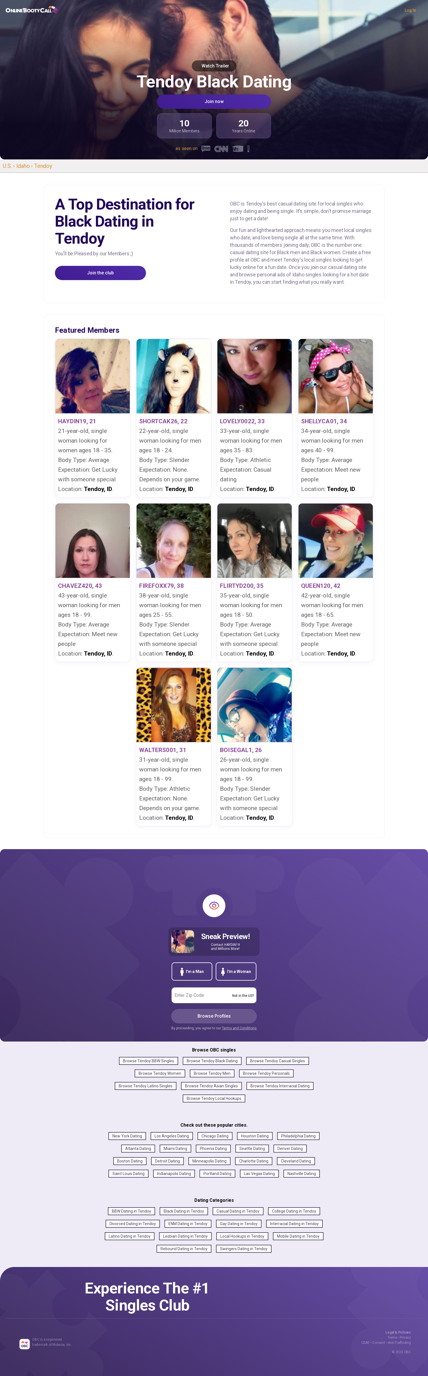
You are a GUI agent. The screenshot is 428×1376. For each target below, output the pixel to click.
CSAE (365, 1343)
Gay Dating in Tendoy (239, 1223)
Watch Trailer (214, 66)
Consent (378, 1343)
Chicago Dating (215, 1136)
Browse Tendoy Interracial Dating (280, 1086)
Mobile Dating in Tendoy (298, 1236)
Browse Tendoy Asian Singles (211, 1086)
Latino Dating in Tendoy (130, 1236)
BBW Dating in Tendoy (131, 1211)
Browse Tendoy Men (212, 1073)
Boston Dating (130, 1161)
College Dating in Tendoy (294, 1211)
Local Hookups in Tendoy (242, 1236)
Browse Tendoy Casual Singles (277, 1061)
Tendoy (43, 166)
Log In (410, 10)
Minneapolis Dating (209, 1161)
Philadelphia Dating (298, 1136)
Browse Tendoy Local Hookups (214, 1098)
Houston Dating (255, 1136)
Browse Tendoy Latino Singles (145, 1086)
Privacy (405, 1338)
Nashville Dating (301, 1173)
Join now (214, 101)
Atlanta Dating (138, 1148)
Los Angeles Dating (172, 1136)
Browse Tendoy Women (160, 1073)
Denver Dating (290, 1148)
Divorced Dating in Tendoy (133, 1223)
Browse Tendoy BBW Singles (148, 1061)
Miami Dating (175, 1148)
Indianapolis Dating (174, 1173)
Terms (392, 1338)
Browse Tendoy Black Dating (212, 1061)
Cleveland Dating (296, 1161)
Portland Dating (217, 1173)
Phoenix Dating (213, 1148)
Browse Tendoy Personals (266, 1073)
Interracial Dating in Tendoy (294, 1223)
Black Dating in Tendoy (184, 1211)
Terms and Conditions (239, 1028)
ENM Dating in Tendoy (187, 1223)
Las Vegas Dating (259, 1173)
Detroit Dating (167, 1161)
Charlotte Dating (253, 1161)
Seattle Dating (252, 1148)
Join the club (100, 273)
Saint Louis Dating (128, 1173)
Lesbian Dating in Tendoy (185, 1236)
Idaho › (25, 166)
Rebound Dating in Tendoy (183, 1248)
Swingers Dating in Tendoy (244, 1248)
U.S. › (9, 166)
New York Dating (127, 1136)
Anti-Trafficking (399, 1343)
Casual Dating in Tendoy (238, 1211)
